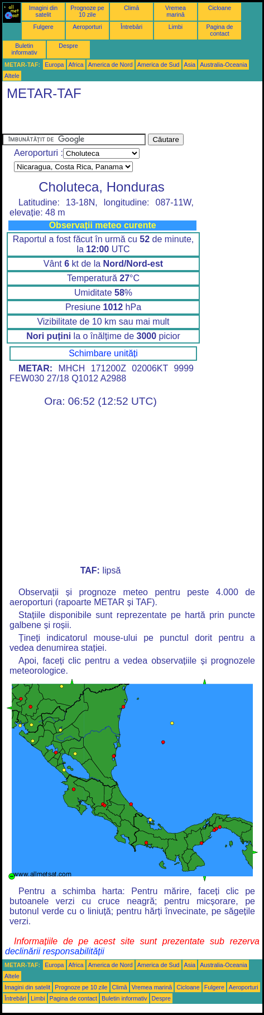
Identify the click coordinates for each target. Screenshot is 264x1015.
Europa (54, 64)
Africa (76, 64)
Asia (190, 64)
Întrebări (131, 26)
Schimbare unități (103, 353)
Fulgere (43, 26)
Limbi (176, 26)
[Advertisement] (91, 120)
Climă (131, 7)
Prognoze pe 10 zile (87, 11)
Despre (68, 45)
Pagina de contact (220, 30)
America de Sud (158, 64)
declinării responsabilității (54, 951)
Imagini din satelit (43, 11)
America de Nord (110, 64)
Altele (12, 75)
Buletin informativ (24, 49)
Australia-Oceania (223, 64)
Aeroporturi (87, 26)
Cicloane (219, 7)
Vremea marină (175, 11)
